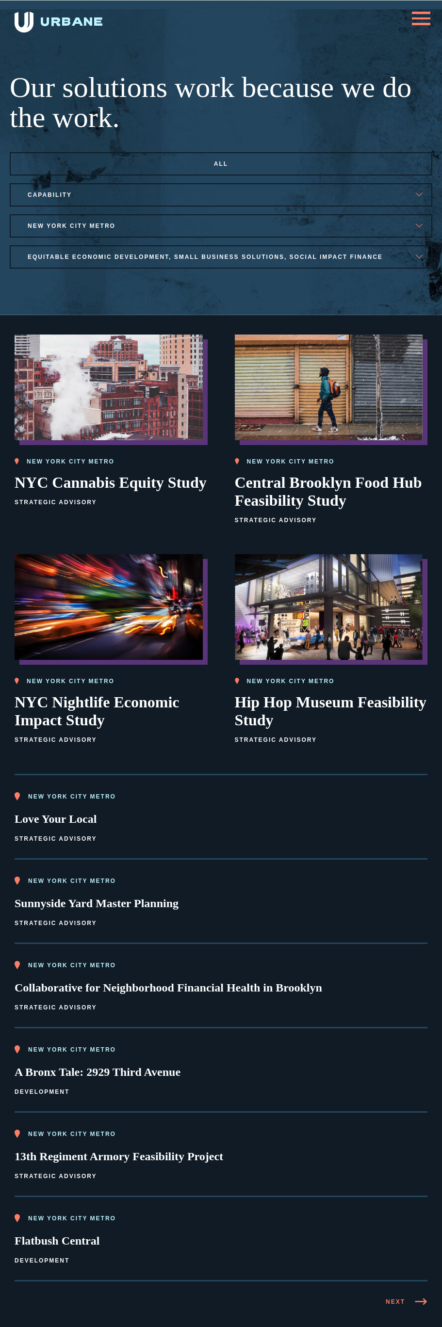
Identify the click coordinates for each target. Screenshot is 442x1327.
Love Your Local (56, 819)
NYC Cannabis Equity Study (111, 482)
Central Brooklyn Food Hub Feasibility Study (328, 491)
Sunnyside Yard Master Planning (97, 903)
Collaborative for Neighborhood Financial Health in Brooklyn (168, 987)
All (221, 163)
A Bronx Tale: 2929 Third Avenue (97, 1072)
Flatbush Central (57, 1241)
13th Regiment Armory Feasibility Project (119, 1156)
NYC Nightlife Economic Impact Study (97, 711)
